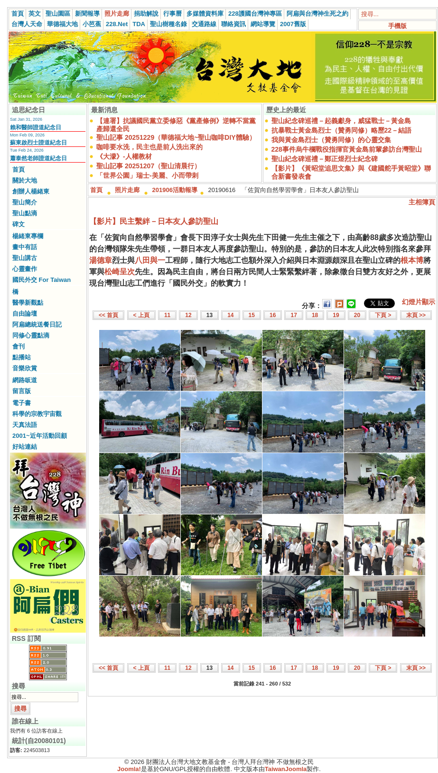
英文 (34, 13)
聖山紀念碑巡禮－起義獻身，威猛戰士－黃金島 (341, 121)
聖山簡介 (24, 202)
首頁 (17, 13)
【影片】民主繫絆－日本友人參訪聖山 (153, 221)
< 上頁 (141, 315)
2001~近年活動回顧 (39, 435)
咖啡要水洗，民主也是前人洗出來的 (149, 147)
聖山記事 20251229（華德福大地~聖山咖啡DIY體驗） (176, 137)
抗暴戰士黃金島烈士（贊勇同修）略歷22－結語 (341, 130)
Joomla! (129, 769)
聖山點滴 (24, 213)
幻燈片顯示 (418, 302)
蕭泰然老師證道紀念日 (38, 158)
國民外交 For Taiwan (41, 279)
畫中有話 (24, 247)
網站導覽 (263, 24)
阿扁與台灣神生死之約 (317, 13)
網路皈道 (24, 380)
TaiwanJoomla (286, 769)
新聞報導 (87, 13)
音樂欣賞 (24, 368)
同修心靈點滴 (30, 335)
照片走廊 (116, 13)
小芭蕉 (92, 24)
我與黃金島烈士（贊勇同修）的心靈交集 (331, 140)
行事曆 (172, 13)
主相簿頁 (422, 202)
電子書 (21, 402)
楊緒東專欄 (27, 236)
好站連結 (24, 446)
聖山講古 (24, 257)
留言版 (21, 391)
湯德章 (100, 260)
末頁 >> (416, 315)
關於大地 (24, 180)
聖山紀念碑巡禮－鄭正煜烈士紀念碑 (324, 159)
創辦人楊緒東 (30, 191)
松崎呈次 (119, 272)
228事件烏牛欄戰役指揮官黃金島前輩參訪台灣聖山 (346, 149)
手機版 (397, 25)
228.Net (117, 24)
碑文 (18, 224)
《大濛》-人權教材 (124, 156)
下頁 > (383, 315)
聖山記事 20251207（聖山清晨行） (148, 166)
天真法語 (24, 424)
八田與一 (150, 260)
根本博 (412, 260)
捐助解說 (146, 13)
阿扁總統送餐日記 (37, 324)
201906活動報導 (174, 189)
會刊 (18, 346)
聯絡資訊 (233, 24)
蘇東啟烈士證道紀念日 (38, 142)
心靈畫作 (24, 268)
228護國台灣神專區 (255, 13)
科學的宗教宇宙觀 (37, 413)
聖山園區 (58, 13)
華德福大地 (62, 24)
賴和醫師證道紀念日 (35, 127)
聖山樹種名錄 (168, 24)
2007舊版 (293, 24)
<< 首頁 (108, 315)
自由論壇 (24, 313)
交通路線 (204, 24)
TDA (138, 24)
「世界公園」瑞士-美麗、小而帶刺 (147, 175)
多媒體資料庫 (205, 13)
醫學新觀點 (27, 302)
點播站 (21, 357)
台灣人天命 (26, 24)
